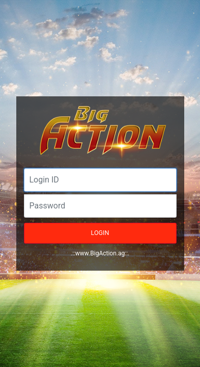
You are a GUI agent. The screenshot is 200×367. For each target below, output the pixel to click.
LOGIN (100, 233)
